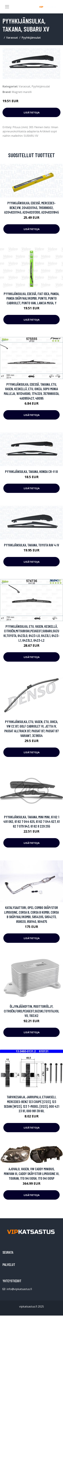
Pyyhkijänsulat (31, 37)
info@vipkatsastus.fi (19, 1289)
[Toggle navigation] (7, 7)
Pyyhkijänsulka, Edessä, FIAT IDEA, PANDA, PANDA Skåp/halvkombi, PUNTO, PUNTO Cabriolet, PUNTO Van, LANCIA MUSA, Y (31, 298)
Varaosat (12, 37)
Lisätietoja (31, 112)
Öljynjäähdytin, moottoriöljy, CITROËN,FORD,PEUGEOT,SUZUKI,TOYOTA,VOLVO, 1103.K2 (31, 1011)
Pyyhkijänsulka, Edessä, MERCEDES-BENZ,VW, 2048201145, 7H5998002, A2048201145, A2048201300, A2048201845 (31, 207)
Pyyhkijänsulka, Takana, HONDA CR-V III (31, 471)
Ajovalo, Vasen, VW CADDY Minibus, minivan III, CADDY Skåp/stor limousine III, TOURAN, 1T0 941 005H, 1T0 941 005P (31, 1173)
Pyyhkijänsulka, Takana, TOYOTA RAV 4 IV (31, 545)
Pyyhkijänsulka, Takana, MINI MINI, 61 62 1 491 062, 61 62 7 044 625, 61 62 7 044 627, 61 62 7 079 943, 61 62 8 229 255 (31, 821)
